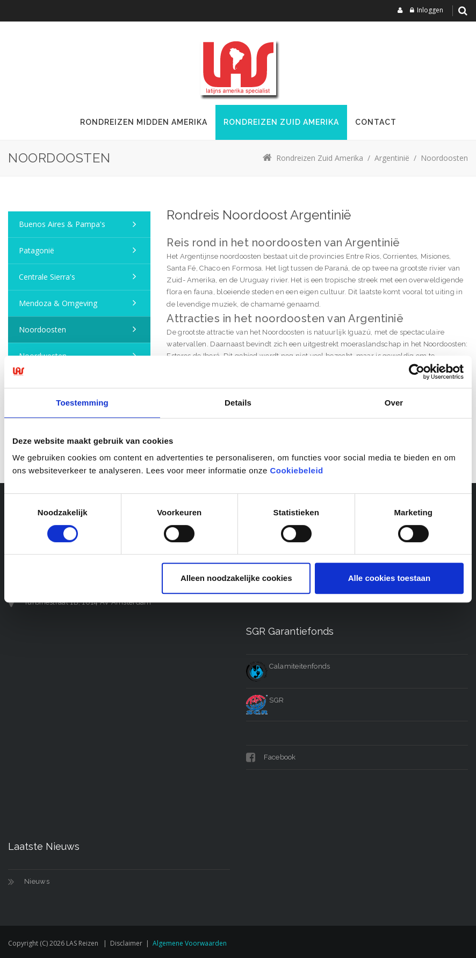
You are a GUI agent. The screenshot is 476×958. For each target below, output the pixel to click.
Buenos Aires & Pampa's (62, 224)
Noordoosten (42, 329)
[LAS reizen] (238, 67)
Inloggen (430, 10)
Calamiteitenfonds (288, 666)
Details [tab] (238, 402)
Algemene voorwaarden (190, 943)
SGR (265, 700)
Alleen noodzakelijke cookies (236, 578)
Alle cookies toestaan (389, 578)
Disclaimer (126, 943)
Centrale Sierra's (47, 277)
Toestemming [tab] (82, 402)
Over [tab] (394, 402)
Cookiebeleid (296, 470)
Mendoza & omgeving (58, 303)
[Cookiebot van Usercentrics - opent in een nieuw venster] (417, 372)
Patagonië (36, 250)
